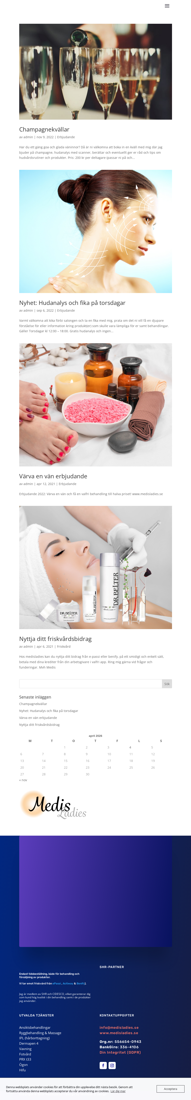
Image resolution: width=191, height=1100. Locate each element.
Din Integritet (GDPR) (120, 1052)
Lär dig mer (118, 1091)
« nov (23, 780)
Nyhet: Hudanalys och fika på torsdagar (72, 303)
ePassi (56, 983)
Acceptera (170, 1089)
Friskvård (64, 646)
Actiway (68, 983)
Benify (81, 983)
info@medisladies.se (119, 1027)
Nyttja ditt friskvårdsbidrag (55, 639)
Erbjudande (66, 137)
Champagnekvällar (44, 129)
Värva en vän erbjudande (53, 476)
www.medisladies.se (119, 1033)
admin (28, 137)
